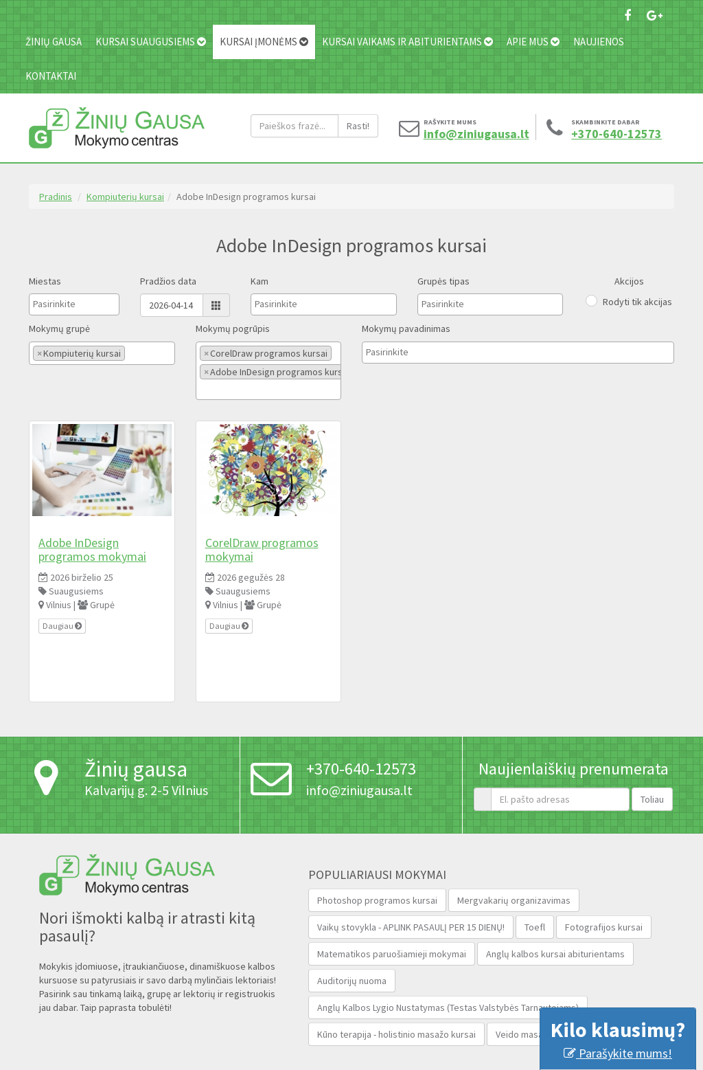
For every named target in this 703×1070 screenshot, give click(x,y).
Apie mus (533, 41)
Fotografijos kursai (604, 927)
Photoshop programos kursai (377, 900)
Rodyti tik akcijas (637, 302)
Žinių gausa (53, 41)
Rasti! (358, 126)
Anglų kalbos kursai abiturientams (555, 954)
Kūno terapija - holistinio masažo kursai (396, 1034)
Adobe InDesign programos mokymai (92, 549)
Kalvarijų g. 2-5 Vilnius (146, 790)
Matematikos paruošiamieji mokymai (391, 954)
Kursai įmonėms (264, 41)
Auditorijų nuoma (352, 980)
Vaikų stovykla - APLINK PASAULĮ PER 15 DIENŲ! (411, 927)
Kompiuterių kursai (125, 196)
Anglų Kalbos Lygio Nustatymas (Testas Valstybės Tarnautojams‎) (448, 1007)
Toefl (535, 927)
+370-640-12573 (610, 134)
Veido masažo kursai (537, 1034)
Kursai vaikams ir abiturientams (407, 41)
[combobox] (74, 304)
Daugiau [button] (62, 626)
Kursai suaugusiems (150, 41)
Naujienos (598, 41)
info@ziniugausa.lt (462, 134)
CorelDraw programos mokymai (262, 549)
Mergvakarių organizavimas (514, 900)
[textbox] (67, 304)
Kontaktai (50, 75)
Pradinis (55, 196)
